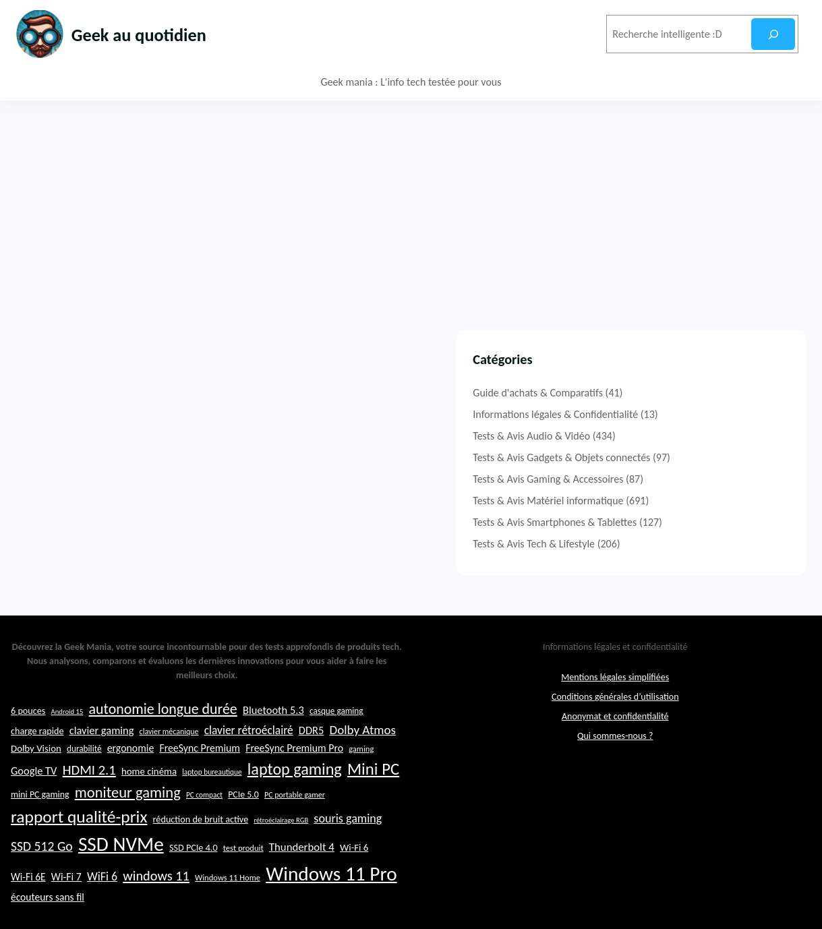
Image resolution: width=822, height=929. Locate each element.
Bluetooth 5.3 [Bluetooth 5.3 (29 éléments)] (273, 739)
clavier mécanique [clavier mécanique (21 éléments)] (169, 760)
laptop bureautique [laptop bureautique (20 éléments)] (211, 801)
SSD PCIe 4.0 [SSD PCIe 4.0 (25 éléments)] (193, 876)
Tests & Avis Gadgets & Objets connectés (678, 457)
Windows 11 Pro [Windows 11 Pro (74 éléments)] (331, 903)
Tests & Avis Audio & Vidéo (648, 435)
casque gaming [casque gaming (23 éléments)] (336, 740)
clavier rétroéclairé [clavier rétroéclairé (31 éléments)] (248, 759)
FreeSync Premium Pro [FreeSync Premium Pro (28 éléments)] (294, 777)
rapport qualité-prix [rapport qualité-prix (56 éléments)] (79, 845)
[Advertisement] (411, 201)
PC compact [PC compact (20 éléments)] (204, 824)
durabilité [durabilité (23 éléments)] (84, 777)
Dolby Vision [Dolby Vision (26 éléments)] (36, 777)
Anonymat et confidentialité (615, 746)
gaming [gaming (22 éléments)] (361, 778)
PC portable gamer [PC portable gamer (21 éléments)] (294, 824)
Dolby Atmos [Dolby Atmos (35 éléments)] (362, 759)
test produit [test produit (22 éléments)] (243, 877)
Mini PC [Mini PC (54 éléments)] (373, 797)
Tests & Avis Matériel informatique (665, 500)
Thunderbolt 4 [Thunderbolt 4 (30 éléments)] (301, 876)
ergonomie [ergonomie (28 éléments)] (130, 777)
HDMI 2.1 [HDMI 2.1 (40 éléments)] (89, 799)
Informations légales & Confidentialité (672, 414)
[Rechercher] (773, 34)
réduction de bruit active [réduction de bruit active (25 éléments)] (201, 848)
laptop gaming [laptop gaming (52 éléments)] (294, 798)
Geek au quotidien (151, 34)
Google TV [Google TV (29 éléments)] (34, 799)
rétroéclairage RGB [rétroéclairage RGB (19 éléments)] (281, 849)
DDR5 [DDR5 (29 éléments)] (311, 759)
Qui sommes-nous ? (615, 765)
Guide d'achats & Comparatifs (655, 392)
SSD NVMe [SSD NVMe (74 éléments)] (121, 873)
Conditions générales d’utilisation (615, 726)
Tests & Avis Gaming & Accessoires (665, 479)
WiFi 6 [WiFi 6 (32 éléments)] (102, 905)
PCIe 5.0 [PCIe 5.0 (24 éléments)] (243, 823)
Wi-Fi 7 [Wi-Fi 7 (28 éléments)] (66, 905)
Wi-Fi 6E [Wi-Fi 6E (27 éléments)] (28, 905)
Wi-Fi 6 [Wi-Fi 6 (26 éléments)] (354, 876)
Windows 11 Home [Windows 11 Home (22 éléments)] (227, 906)
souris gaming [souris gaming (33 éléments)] (348, 847)
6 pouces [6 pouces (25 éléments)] (28, 740)
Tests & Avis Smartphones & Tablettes (672, 522)
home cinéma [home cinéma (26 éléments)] (149, 800)
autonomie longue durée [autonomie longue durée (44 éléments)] (163, 738)
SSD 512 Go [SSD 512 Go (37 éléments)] (42, 875)
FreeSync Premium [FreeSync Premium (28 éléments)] (199, 777)
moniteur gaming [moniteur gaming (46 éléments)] (128, 821)
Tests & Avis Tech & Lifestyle (651, 543)
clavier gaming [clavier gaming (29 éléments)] (101, 759)
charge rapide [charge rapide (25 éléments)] (37, 760)
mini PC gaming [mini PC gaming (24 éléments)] (40, 823)
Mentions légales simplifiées (615, 707)
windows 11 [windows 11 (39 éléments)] (156, 905)
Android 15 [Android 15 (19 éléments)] (67, 741)
